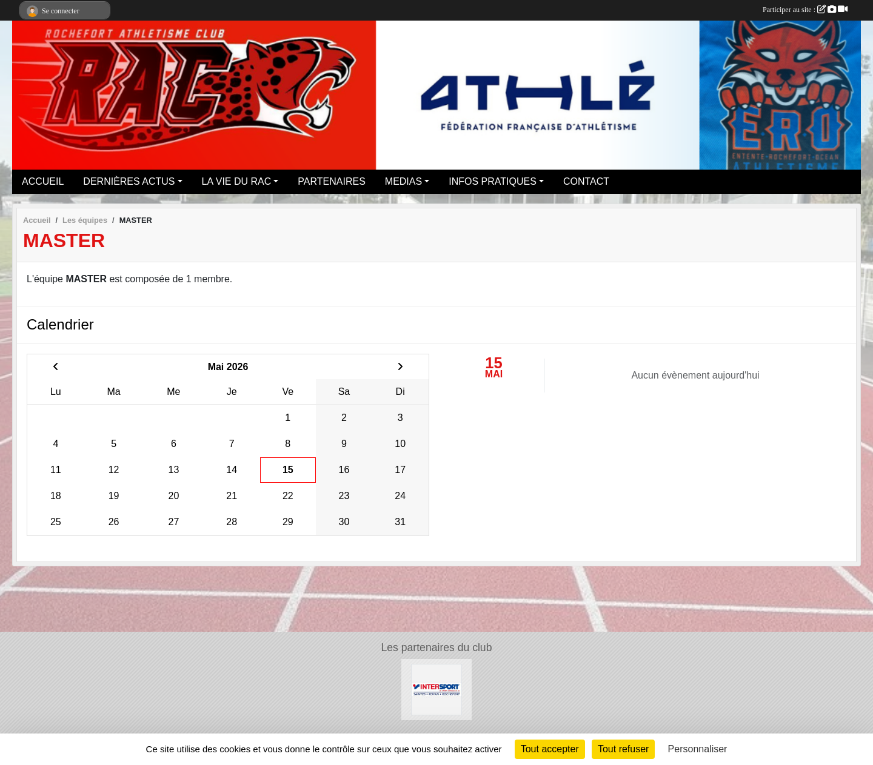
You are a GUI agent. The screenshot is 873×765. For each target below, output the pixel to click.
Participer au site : (805, 9)
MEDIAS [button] (403, 181)
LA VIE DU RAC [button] (237, 181)
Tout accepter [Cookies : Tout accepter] (550, 749)
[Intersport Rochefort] (437, 689)
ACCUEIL (43, 181)
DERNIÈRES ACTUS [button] (129, 181)
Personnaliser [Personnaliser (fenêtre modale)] (698, 749)
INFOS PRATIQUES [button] (493, 181)
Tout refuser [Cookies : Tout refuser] (623, 749)
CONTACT (586, 181)
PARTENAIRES (331, 181)
